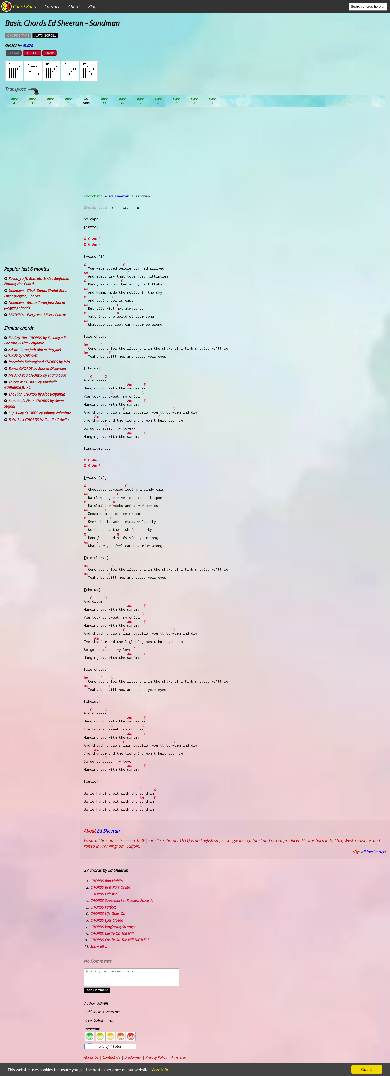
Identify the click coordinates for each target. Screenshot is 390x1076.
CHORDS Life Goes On (107, 913)
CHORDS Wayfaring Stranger (113, 926)
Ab (14, 101)
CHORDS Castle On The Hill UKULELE (119, 939)
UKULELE (32, 53)
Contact (52, 7)
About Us (91, 1057)
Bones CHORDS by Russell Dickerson (37, 368)
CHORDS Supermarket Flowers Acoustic (121, 900)
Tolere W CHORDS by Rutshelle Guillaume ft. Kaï (30, 385)
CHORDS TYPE (18, 35)
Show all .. (98, 946)
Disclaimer (132, 1057)
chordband (93, 196)
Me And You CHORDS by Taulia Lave (37, 375)
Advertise (178, 1057)
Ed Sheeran (119, 196)
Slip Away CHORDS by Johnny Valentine (39, 412)
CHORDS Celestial (104, 894)
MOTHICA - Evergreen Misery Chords (37, 314)
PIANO (49, 53)
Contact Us (111, 1057)
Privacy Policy (156, 1057)
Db (104, 101)
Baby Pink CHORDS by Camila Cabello (38, 419)
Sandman (142, 196)
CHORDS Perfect (103, 907)
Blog (92, 7)
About (74, 7)
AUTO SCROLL (45, 35)
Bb (50, 101)
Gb (194, 101)
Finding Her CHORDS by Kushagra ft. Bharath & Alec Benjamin (35, 340)
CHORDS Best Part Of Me (110, 887)
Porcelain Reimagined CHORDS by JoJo (39, 361)
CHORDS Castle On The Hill (112, 933)
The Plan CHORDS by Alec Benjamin (36, 394)
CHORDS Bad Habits (106, 880)
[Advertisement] (235, 153)
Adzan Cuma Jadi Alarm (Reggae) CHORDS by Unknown (32, 352)
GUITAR (13, 53)
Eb (140, 101)
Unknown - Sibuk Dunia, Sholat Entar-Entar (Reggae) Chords (36, 293)
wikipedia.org (373, 852)
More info (159, 1069)
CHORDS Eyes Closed (106, 920)
